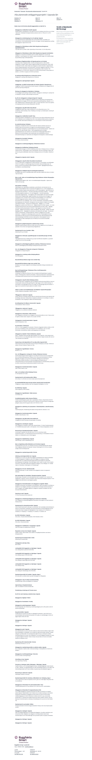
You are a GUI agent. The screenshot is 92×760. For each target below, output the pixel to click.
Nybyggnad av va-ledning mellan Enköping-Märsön (27, 254)
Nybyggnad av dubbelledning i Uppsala (24, 438)
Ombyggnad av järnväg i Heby (22, 543)
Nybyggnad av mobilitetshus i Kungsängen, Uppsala (27, 525)
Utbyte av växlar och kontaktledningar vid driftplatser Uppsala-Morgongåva (33, 289)
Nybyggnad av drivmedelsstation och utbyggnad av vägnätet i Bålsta (31, 483)
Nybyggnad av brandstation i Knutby (24, 601)
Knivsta (16, 19)
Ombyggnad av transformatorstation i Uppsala (26, 320)
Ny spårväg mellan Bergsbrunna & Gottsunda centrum (28, 75)
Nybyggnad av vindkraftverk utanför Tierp (25, 116)
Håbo (57, 18)
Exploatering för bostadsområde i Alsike (24, 537)
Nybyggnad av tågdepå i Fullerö (22, 597)
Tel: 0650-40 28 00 (34, 754)
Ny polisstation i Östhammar (22, 325)
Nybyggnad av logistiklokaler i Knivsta (24, 348)
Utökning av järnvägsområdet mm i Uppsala (25, 456)
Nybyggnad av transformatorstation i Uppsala (26, 366)
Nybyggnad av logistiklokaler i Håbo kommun (26, 393)
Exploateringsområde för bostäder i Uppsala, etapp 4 (27, 574)
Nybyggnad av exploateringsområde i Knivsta (26, 452)
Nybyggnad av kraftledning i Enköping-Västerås (26, 147)
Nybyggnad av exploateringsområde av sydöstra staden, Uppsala (30, 647)
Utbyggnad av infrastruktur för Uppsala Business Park (28, 690)
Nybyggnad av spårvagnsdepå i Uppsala (24, 80)
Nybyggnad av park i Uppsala (22, 629)
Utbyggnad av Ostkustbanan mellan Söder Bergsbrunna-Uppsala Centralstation (34, 53)
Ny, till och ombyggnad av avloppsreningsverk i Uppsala (28, 98)
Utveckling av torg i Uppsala (22, 659)
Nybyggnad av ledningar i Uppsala (23, 620)
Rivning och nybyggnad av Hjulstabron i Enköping (27, 91)
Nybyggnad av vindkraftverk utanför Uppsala (26, 29)
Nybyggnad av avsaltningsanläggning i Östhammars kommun (30, 143)
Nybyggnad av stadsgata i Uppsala (23, 711)
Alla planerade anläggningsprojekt (33, 11)
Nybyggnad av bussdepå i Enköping (23, 138)
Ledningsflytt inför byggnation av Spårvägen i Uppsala (28, 548)
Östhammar (38, 21)
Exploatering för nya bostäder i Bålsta (24, 704)
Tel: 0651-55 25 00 (19, 754)
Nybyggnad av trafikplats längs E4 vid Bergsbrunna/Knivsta (29, 170)
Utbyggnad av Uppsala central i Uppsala (24, 157)
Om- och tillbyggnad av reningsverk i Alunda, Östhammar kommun (31, 354)
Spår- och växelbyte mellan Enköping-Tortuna (26, 372)
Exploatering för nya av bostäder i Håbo (24, 230)
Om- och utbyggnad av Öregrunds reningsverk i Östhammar (29, 249)
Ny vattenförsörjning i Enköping (22, 124)
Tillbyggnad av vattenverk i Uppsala (23, 294)
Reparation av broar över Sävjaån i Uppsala (25, 531)
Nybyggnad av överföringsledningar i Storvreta (26, 654)
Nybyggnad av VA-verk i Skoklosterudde (24, 468)
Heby (37, 18)
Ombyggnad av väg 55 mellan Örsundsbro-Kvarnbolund (28, 161)
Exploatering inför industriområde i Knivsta (25, 642)
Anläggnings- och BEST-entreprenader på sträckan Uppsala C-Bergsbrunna (33, 84)
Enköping (16, 18)
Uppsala (58, 19)
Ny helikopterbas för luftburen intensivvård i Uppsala (27, 303)
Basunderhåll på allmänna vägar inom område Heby (27, 259)
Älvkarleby (16, 21)
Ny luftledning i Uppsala (21, 387)
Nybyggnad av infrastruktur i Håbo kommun (25, 313)
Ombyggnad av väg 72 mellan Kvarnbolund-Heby (27, 579)
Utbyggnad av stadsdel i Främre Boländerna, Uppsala (28, 333)
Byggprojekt (17, 11)
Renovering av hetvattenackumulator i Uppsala (26, 430)
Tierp (37, 19)
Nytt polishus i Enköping (21, 185)
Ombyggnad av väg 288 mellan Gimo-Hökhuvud (26, 418)
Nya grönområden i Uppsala (22, 612)
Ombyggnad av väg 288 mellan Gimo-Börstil (25, 107)
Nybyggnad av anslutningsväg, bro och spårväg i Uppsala (29, 38)
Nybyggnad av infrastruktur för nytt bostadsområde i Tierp (29, 684)
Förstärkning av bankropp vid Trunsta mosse (26, 590)
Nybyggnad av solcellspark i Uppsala (24, 423)
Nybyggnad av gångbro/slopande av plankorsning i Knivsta (29, 223)
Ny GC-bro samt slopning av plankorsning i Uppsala (27, 594)
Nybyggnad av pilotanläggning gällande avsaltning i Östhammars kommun (33, 244)
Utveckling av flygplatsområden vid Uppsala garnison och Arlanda (31, 61)
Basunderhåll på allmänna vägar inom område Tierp (27, 263)
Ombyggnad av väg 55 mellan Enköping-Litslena (26, 280)
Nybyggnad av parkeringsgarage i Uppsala (25, 605)
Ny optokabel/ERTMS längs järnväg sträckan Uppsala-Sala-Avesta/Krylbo (32, 382)
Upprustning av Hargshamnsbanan (23, 585)
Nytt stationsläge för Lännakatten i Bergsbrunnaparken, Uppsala (30, 475)
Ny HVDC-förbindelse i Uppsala (22, 515)
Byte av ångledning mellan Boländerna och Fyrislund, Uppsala (30, 444)
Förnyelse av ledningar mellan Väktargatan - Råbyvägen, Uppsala (30, 664)
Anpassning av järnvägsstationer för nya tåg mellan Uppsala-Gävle (31, 342)
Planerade (23, 11)
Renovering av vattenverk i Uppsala (23, 672)
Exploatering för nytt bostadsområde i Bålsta (26, 377)
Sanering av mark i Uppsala (21, 493)
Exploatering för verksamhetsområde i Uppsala (26, 505)
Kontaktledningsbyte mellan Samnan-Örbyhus (26, 398)
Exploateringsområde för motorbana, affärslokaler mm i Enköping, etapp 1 (33, 678)
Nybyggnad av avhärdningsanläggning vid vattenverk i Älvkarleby (31, 498)
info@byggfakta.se (29, 746)
